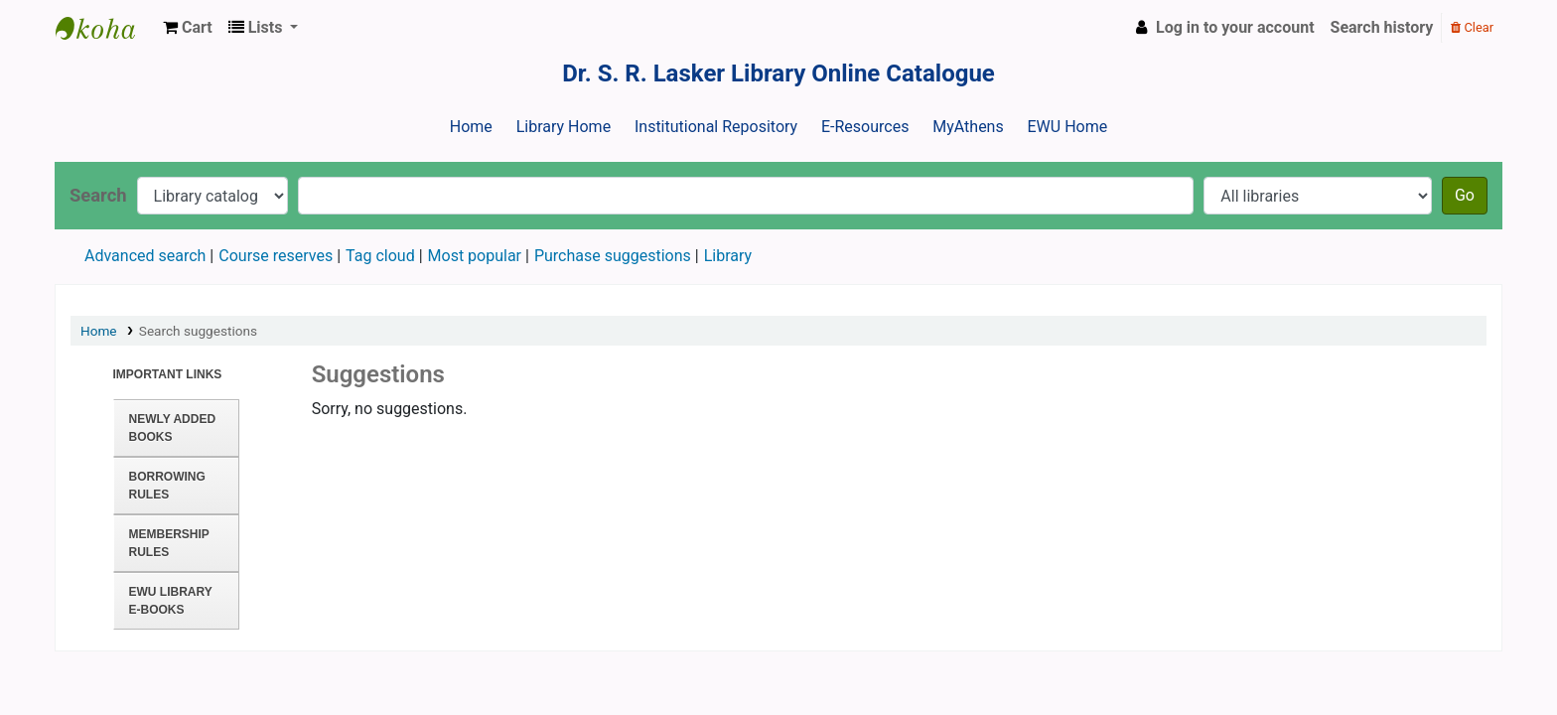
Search (98, 195)
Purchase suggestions (612, 255)
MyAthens (967, 126)
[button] (187, 28)
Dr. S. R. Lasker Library (105, 28)
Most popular (474, 255)
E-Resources (865, 126)
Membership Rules (169, 543)
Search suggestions (198, 331)
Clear (1472, 27)
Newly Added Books (172, 428)
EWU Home (1068, 126)
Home (471, 126)
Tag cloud (380, 255)
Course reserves (275, 255)
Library (728, 255)
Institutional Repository (716, 126)
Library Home (563, 126)
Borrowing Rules (167, 485)
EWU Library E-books (170, 601)
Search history (1382, 27)
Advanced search (145, 255)
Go (1465, 195)
